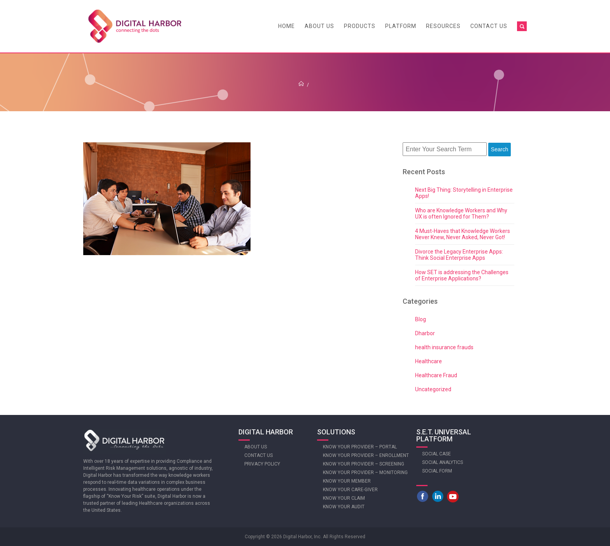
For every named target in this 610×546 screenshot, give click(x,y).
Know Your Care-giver (350, 489)
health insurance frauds (444, 347)
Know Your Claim (344, 498)
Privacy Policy (262, 464)
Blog (420, 319)
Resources (443, 26)
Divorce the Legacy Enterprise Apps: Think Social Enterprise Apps (459, 254)
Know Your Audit (344, 506)
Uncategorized (433, 389)
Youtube (453, 496)
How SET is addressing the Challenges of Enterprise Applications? (461, 275)
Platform (400, 26)
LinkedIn (437, 496)
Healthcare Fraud (436, 375)
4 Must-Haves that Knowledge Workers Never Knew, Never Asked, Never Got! (462, 234)
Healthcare (428, 361)
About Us (319, 26)
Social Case (436, 454)
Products (359, 26)
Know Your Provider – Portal (360, 447)
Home (286, 26)
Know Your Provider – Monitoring (365, 472)
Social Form (437, 471)
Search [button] (499, 149)
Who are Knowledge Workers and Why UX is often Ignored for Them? (461, 213)
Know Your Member (347, 481)
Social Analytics (442, 462)
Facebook (422, 496)
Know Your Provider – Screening (363, 464)
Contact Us (488, 26)
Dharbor (425, 333)
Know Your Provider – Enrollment (366, 455)
